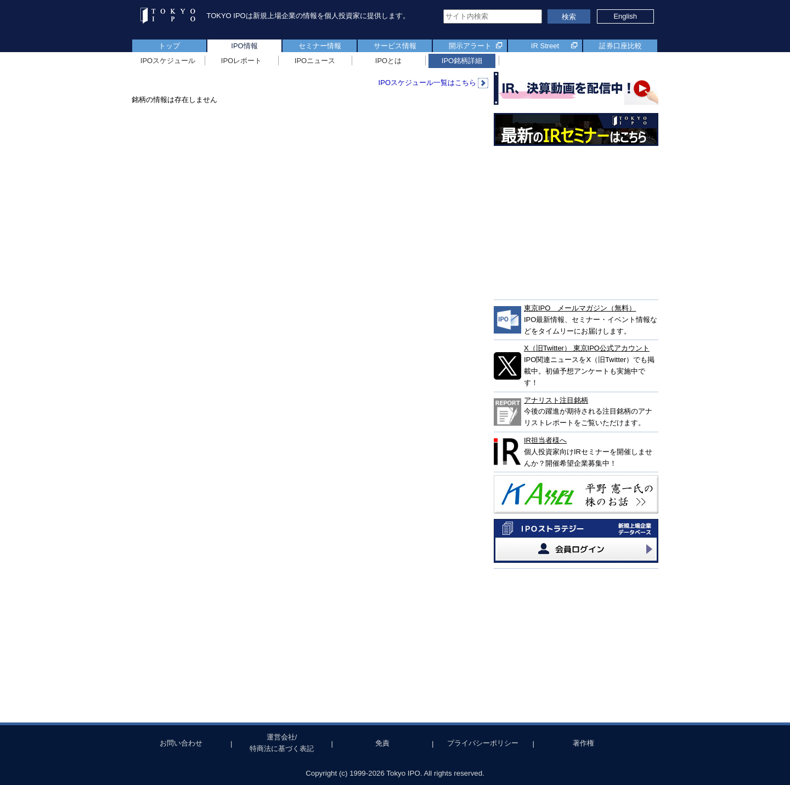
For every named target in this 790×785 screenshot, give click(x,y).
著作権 (583, 743)
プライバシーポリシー (482, 743)
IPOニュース (315, 61)
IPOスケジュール (167, 61)
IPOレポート (241, 61)
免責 (382, 743)
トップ (169, 46)
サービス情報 (395, 46)
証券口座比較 (620, 46)
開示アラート (470, 46)
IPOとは (388, 61)
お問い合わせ (181, 743)
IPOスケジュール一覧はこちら (433, 82)
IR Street (545, 46)
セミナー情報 (319, 46)
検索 (569, 17)
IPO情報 (244, 46)
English (625, 16)
